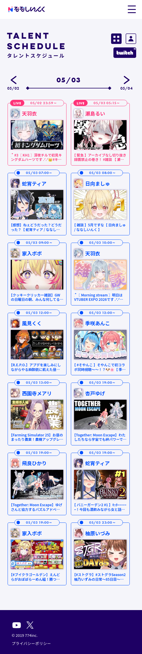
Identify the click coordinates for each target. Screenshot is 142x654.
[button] (131, 9)
